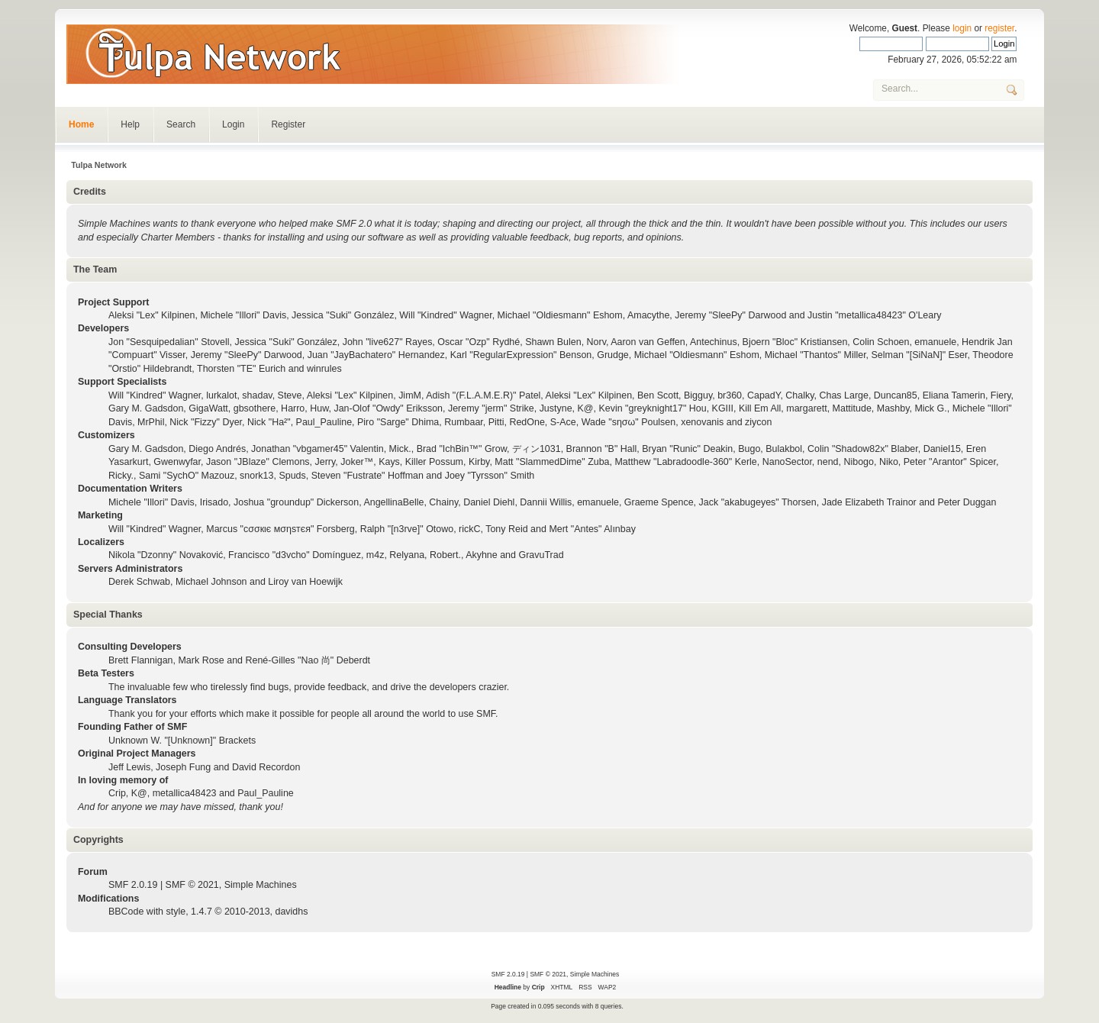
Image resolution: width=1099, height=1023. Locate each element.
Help (130, 124)
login (962, 28)
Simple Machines (260, 884)
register (999, 28)
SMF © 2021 (192, 884)
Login (233, 124)
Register (288, 124)
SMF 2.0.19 (132, 884)
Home (81, 124)
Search (180, 124)
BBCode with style (146, 911)
